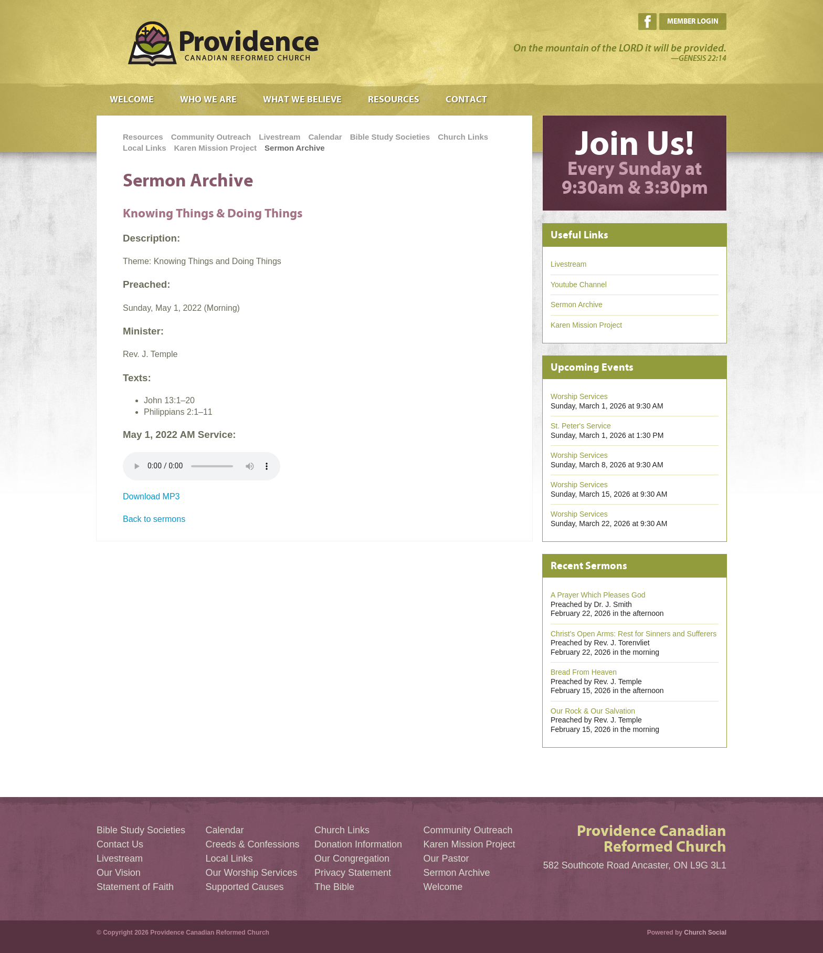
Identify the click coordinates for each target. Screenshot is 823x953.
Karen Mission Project (215, 147)
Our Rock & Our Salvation (593, 711)
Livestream (279, 136)
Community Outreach (211, 136)
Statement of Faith (135, 887)
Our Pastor (446, 858)
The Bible (334, 887)
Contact (466, 99)
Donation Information (358, 844)
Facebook (647, 21)
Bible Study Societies (390, 136)
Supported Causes (245, 887)
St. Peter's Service (581, 426)
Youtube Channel (579, 284)
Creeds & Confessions (253, 844)
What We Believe (302, 99)
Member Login (693, 21)
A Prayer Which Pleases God (598, 595)
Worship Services (579, 396)
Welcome (132, 99)
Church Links (463, 136)
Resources (393, 99)
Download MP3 (151, 496)
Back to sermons (154, 519)
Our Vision (119, 872)
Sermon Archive (295, 147)
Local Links (144, 147)
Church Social (705, 932)
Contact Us (120, 844)
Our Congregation (351, 858)
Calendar (325, 136)
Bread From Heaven (584, 672)
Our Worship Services (252, 872)
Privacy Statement (352, 872)
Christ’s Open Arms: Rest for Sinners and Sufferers (633, 634)
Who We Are (208, 99)
